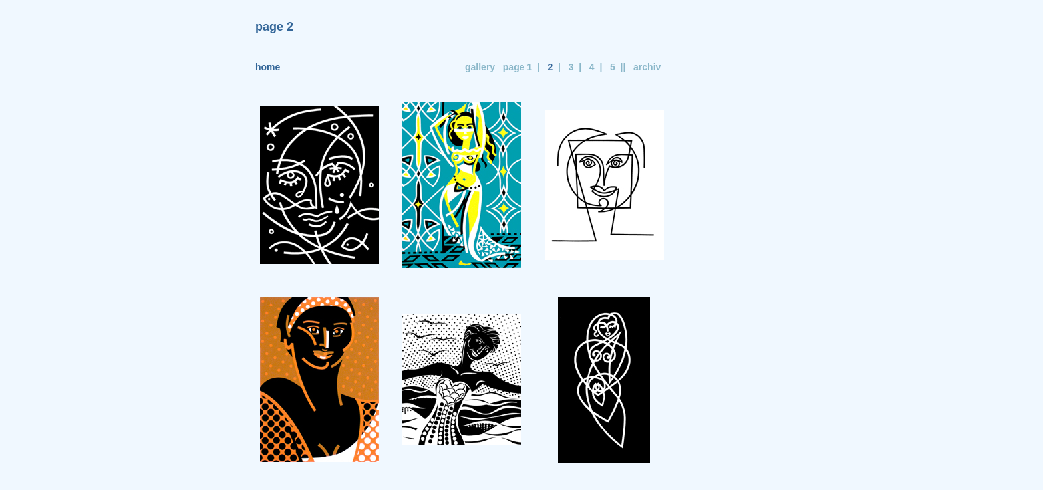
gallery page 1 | (500, 67)
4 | (593, 67)
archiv (647, 67)
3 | (572, 67)
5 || (615, 67)
